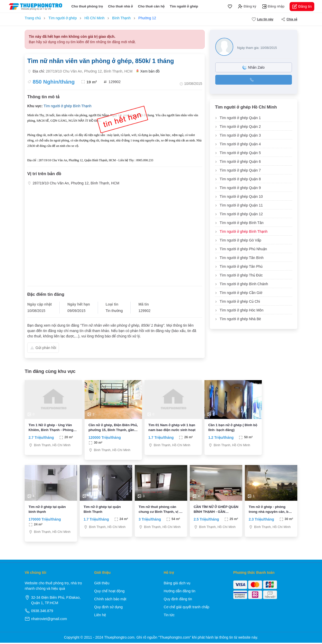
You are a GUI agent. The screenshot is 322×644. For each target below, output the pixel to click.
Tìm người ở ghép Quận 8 (240, 179)
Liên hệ (100, 616)
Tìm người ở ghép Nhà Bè (240, 319)
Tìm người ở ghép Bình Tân (242, 223)
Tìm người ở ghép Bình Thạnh (67, 106)
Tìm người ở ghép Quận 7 (240, 170)
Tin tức (169, 616)
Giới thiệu (101, 584)
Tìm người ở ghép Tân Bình (242, 258)
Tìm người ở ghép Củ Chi (240, 301)
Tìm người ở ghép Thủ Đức (241, 275)
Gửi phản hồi (43, 348)
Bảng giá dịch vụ (177, 584)
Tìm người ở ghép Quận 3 (240, 135)
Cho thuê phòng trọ (87, 6)
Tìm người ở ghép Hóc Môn (241, 310)
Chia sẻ (289, 19)
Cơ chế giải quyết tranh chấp (186, 608)
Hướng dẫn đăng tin (179, 592)
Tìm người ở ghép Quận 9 (240, 188)
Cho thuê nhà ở (120, 6)
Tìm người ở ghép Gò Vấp (240, 240)
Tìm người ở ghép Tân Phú (241, 266)
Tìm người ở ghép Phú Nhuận (243, 249)
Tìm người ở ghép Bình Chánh (244, 284)
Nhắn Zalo (253, 67)
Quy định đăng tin (178, 600)
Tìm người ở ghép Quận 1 (240, 118)
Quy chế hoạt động (109, 592)
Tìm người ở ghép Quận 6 (240, 161)
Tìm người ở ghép (184, 6)
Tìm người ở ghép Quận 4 (240, 144)
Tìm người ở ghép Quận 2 (240, 126)
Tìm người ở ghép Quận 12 (241, 214)
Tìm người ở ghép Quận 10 (241, 196)
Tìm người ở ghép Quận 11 (241, 205)
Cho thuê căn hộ (151, 6)
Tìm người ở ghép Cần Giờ (241, 293)
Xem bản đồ (148, 71)
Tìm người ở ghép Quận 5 (240, 153)
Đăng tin (302, 6)
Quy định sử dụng (108, 608)
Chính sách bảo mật (110, 600)
